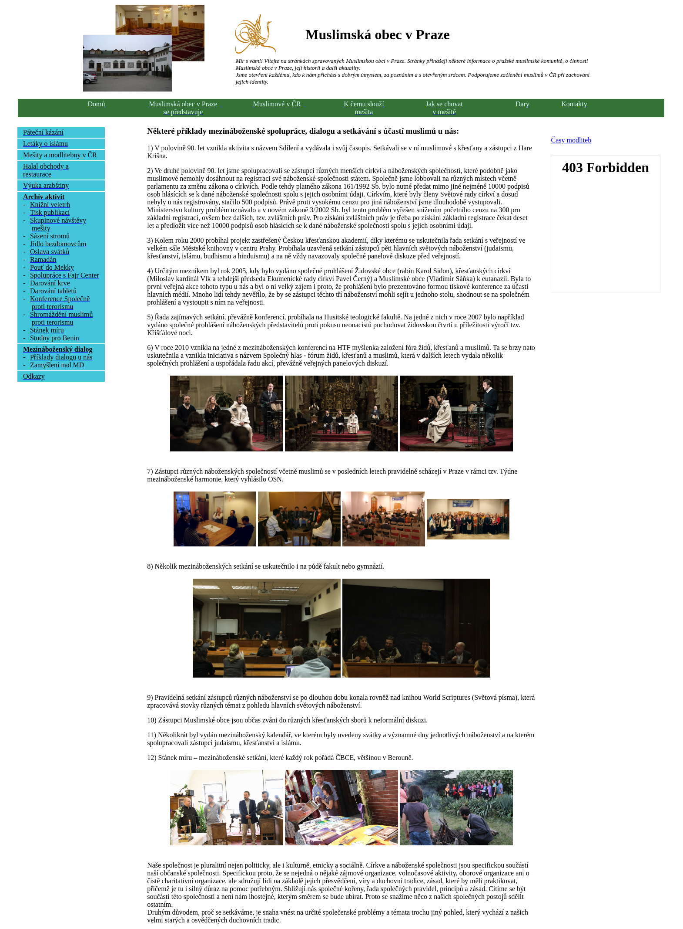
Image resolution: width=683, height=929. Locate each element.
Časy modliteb (571, 140)
